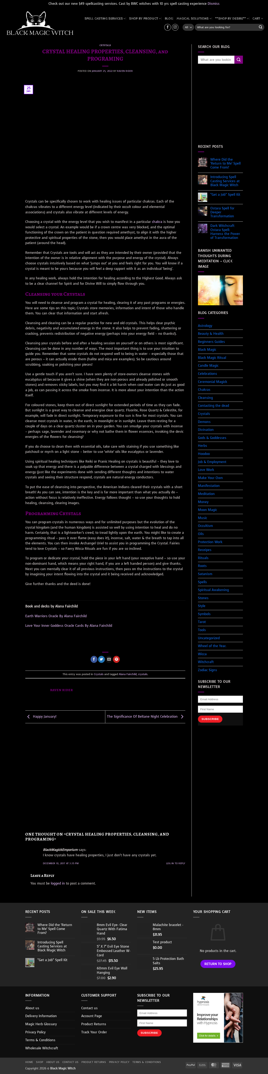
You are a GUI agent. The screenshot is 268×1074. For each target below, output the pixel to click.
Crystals (105, 45)
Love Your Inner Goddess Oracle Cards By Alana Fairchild (68, 625)
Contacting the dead (213, 405)
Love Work (206, 470)
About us (32, 1008)
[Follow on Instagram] (175, 27)
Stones (203, 598)
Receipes (204, 550)
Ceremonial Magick (212, 382)
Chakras (204, 389)
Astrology (205, 326)
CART (257, 19)
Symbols (204, 614)
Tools (202, 630)
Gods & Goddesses (212, 438)
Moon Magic (207, 510)
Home (29, 1062)
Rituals (203, 558)
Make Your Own (210, 478)
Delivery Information (41, 1016)
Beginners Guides (211, 342)
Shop (39, 1062)
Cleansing (205, 398)
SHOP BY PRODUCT (145, 19)
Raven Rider (125, 71)
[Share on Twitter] (101, 659)
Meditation (206, 494)
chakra (157, 222)
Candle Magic (208, 365)
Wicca (202, 654)
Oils (201, 534)
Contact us (89, 1008)
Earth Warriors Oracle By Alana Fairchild (56, 616)
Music (202, 518)
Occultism (205, 526)
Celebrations (207, 373)
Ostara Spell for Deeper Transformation (222, 212)
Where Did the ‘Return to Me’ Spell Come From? (225, 164)
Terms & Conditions (40, 1040)
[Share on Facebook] (94, 659)
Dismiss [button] (213, 3)
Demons (204, 422)
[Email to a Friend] (109, 659)
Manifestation (209, 486)
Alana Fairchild (128, 674)
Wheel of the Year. (212, 646)
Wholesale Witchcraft (41, 1048)
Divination (206, 430)
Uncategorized (209, 638)
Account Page (91, 1016)
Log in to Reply (175, 863)
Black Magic (207, 349)
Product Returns (93, 1024)
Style (201, 606)
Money (203, 502)
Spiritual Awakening (213, 590)
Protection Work (210, 542)
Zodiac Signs (207, 670)
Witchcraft (206, 662)
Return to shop (218, 964)
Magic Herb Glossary (41, 1024)
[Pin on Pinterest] (116, 659)
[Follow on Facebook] (167, 27)
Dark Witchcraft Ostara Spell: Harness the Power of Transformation (225, 232)
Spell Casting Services (105, 19)
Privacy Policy (35, 1032)
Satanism (205, 574)
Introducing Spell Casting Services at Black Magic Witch (225, 181)
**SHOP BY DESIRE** (232, 19)
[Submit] (260, 27)
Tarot (202, 622)
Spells (202, 582)
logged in (58, 883)
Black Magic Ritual (212, 358)
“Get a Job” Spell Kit (225, 195)
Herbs (202, 446)
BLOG (169, 19)
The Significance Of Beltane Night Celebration (146, 716)
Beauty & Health (211, 333)
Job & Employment (212, 462)
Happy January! (40, 716)
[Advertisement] (105, 777)
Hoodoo (204, 454)
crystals (142, 674)
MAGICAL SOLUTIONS (194, 19)
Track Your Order (94, 1032)
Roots (202, 566)
